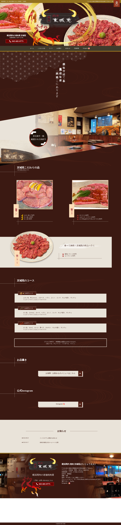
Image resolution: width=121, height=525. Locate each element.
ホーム (32, 48)
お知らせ (67, 48)
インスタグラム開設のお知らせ (48, 438)
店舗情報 (76, 48)
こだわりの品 (41, 48)
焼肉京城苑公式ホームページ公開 (49, 442)
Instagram (86, 48)
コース (51, 48)
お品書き (58, 48)
